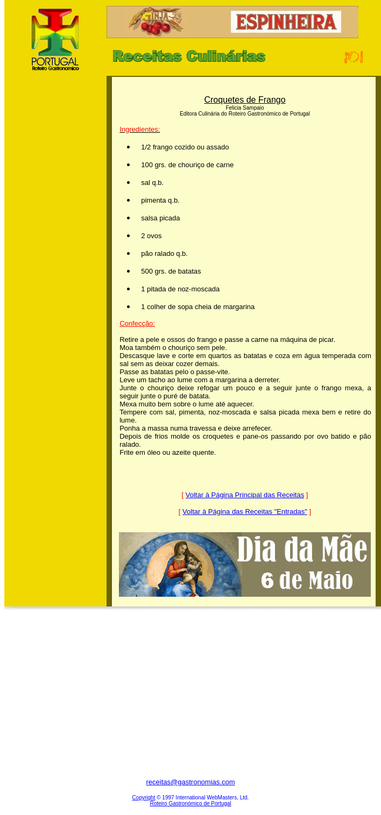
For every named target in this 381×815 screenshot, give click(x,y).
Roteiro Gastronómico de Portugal (190, 803)
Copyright (144, 797)
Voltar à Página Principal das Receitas (245, 495)
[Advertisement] (55, 246)
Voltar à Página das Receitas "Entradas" (244, 511)
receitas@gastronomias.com (190, 782)
